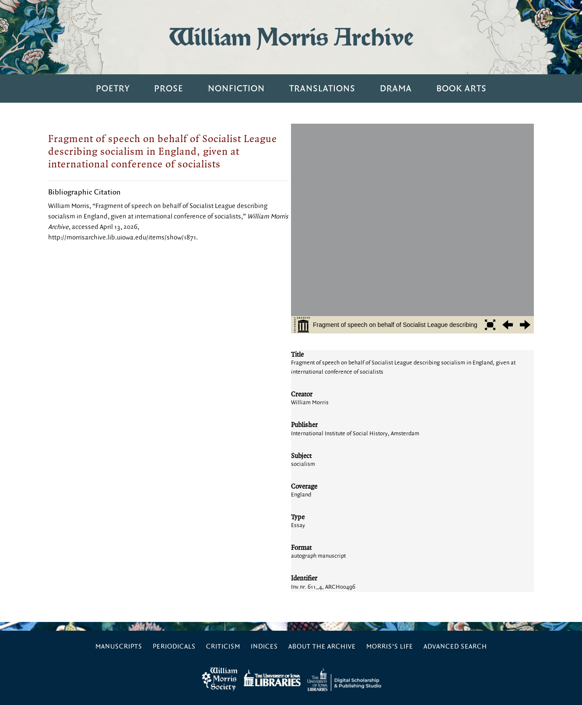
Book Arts (461, 88)
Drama (396, 88)
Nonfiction (236, 88)
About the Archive (322, 646)
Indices (264, 646)
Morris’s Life (389, 646)
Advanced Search (455, 646)
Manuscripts (118, 646)
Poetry (113, 88)
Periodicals (174, 646)
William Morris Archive (291, 37)
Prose (168, 88)
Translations (322, 88)
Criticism (223, 646)
